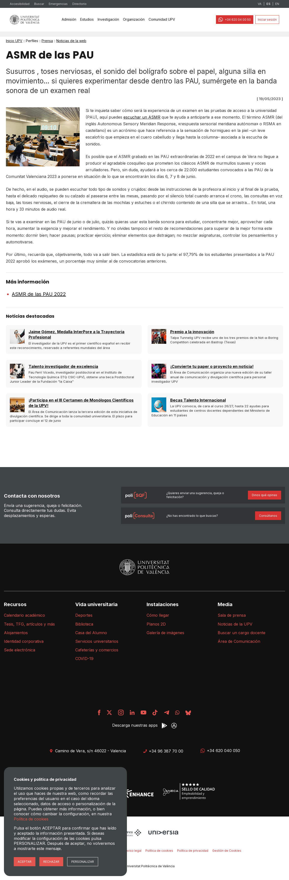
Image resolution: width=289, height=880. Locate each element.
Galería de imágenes (165, 632)
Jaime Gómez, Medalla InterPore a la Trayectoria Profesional (76, 334)
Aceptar (24, 862)
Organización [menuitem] (134, 19)
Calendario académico (24, 615)
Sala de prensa (232, 615)
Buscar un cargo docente (241, 632)
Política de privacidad (192, 850)
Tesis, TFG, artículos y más (29, 624)
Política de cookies (159, 850)
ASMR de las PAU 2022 (39, 294)
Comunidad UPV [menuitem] (162, 19)
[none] (69, 19)
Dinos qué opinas (264, 495)
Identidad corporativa (24, 641)
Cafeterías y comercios (96, 649)
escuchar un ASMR (141, 117)
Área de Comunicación (239, 641)
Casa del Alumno (91, 632)
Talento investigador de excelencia (63, 366)
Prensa (47, 41)
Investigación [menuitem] (108, 19)
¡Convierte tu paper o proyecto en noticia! (212, 366)
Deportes (83, 615)
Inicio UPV (14, 41)
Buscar (39, 4)
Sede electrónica (19, 649)
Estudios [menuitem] (87, 19)
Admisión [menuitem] (69, 19)
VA (259, 4)
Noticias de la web (71, 41)
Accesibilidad (20, 4)
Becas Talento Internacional (198, 400)
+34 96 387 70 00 (163, 751)
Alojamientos (16, 632)
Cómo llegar (158, 615)
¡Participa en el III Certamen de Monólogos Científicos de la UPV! (81, 403)
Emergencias (58, 4)
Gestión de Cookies (226, 850)
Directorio (79, 4)
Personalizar (82, 862)
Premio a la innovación (192, 331)
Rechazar (51, 862)
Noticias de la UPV (235, 624)
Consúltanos (268, 516)
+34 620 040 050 (220, 750)
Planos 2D (156, 624)
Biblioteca (84, 624)
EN (277, 4)
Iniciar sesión (267, 19)
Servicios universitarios (96, 641)
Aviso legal (133, 850)
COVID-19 (84, 658)
